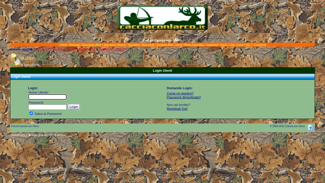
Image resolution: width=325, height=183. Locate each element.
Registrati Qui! (177, 109)
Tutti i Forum (27, 58)
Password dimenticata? (184, 97)
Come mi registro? (180, 93)
